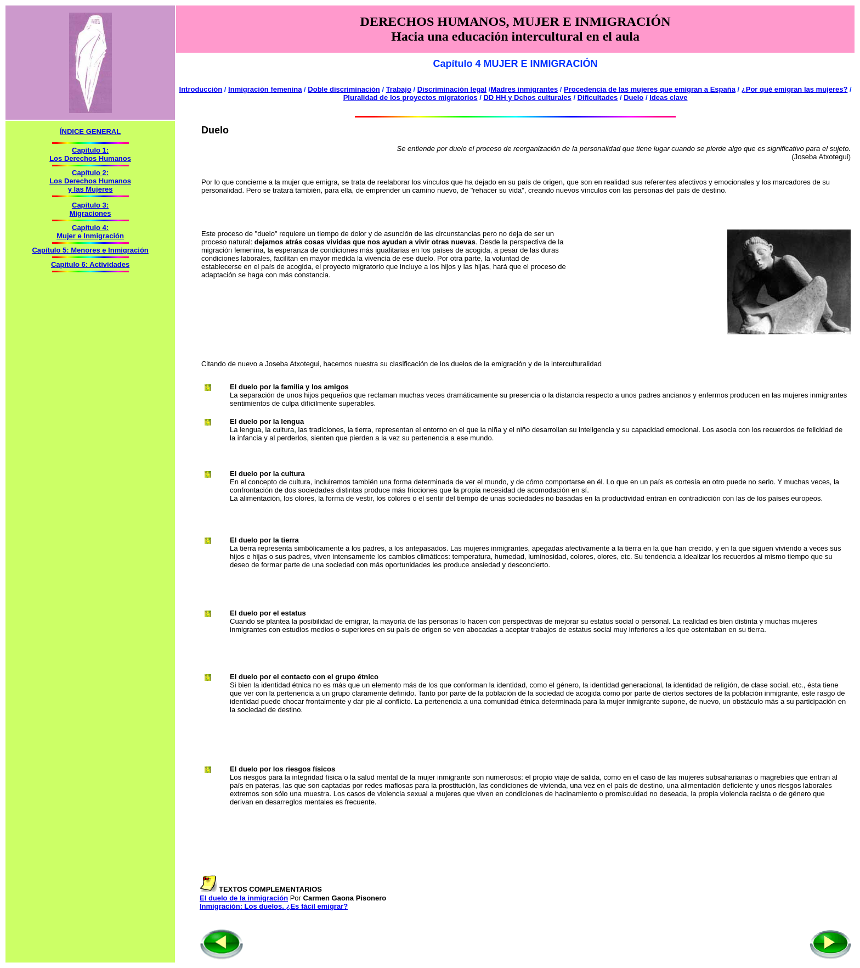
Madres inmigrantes (524, 89)
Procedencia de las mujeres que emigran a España (649, 89)
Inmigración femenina (265, 89)
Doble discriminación (344, 89)
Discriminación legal (451, 89)
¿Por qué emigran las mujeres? (795, 89)
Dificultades (598, 97)
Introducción (201, 89)
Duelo (633, 97)
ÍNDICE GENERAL (90, 131)
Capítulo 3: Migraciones (90, 209)
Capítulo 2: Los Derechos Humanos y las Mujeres (90, 181)
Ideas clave (668, 97)
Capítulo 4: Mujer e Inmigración (90, 231)
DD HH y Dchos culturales (527, 97)
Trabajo (398, 89)
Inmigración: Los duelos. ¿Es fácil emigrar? (274, 906)
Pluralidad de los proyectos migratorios (410, 97)
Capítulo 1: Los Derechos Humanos (90, 154)
